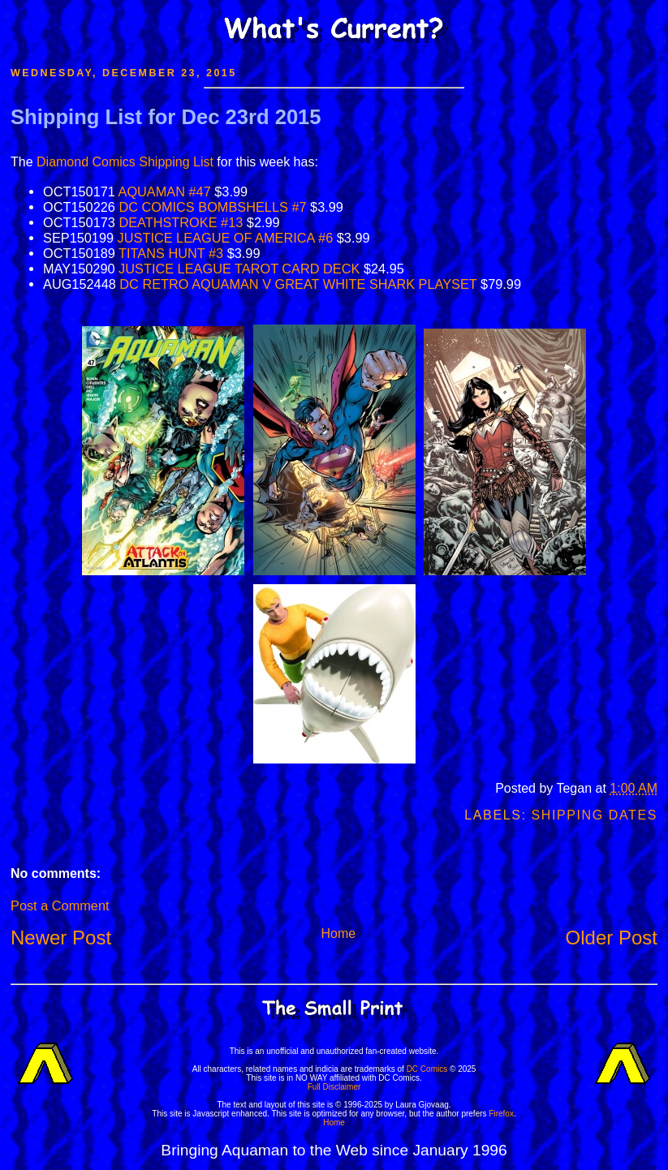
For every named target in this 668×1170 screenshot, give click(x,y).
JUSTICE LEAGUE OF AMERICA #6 (226, 237)
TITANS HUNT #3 (171, 253)
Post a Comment (60, 905)
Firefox (501, 1113)
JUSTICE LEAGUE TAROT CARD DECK (239, 268)
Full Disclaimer (334, 1086)
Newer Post (61, 937)
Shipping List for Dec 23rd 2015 (166, 116)
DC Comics (427, 1069)
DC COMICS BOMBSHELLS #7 (212, 207)
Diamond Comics (86, 162)
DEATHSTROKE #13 (181, 222)
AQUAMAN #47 (165, 191)
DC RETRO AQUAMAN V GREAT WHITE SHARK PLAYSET (297, 284)
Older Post (611, 937)
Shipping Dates (594, 815)
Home (338, 933)
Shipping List (176, 162)
